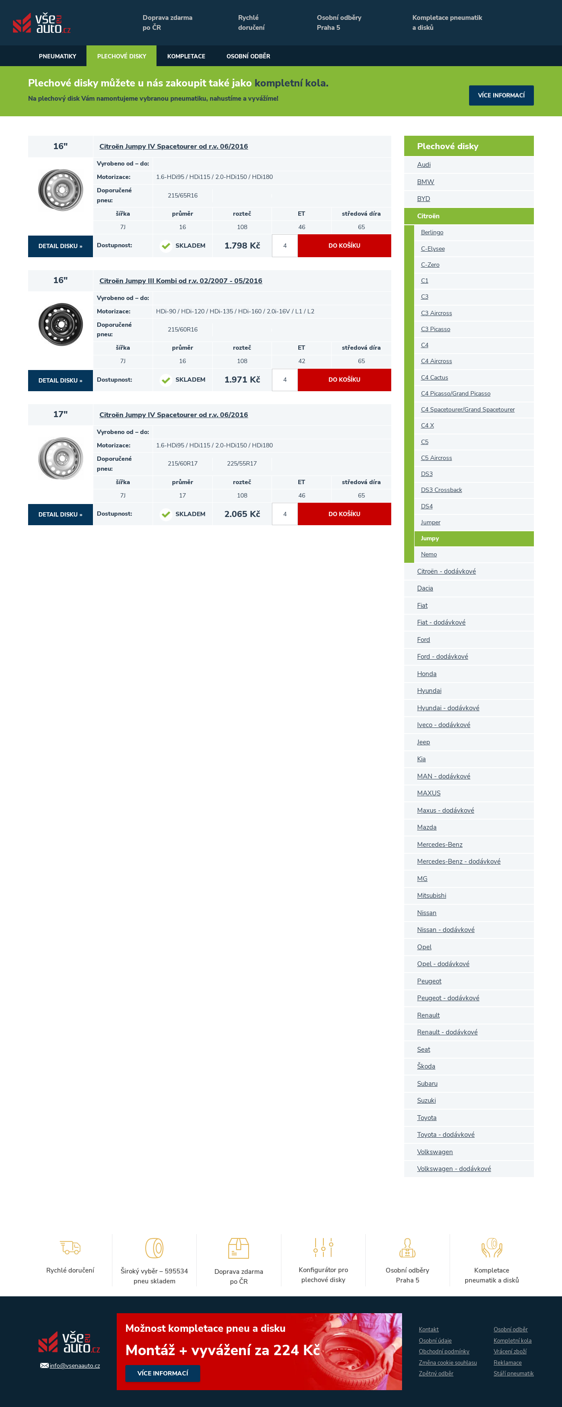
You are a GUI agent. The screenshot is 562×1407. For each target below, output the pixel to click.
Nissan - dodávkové (446, 929)
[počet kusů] (285, 247)
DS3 (427, 474)
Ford (423, 639)
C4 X (427, 425)
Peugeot (429, 981)
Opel (424, 947)
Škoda (426, 1066)
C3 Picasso (435, 329)
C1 (424, 281)
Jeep (423, 742)
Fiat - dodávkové (441, 622)
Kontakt (424, 1322)
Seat (423, 1049)
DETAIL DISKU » (60, 246)
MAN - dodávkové (443, 776)
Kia (421, 759)
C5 (424, 442)
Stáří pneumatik (506, 1375)
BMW (425, 182)
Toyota (427, 1117)
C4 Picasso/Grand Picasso (456, 393)
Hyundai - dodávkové (448, 708)
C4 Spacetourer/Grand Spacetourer (468, 409)
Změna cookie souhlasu (432, 1363)
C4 (424, 345)
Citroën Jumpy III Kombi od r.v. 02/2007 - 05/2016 (186, 282)
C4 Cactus (434, 377)
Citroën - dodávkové (446, 571)
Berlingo (432, 232)
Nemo (429, 554)
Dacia (425, 588)
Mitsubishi (431, 895)
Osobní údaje (432, 1334)
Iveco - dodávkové (443, 725)
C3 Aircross (436, 313)
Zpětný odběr (432, 1380)
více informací (499, 91)
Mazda (427, 827)
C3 (424, 297)
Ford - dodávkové (442, 656)
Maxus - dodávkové (445, 810)
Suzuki (426, 1100)
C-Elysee (433, 249)
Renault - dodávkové (447, 1032)
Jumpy (430, 538)
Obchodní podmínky (441, 1345)
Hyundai (429, 690)
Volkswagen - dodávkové (454, 1169)
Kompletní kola (512, 1334)
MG (422, 878)
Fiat (422, 605)
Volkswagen (435, 1152)
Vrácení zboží (509, 1345)
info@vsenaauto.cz (68, 1365)
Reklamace (506, 1357)
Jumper (431, 522)
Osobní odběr (313, 57)
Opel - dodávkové (443, 964)
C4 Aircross (436, 361)
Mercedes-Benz (440, 844)
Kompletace (232, 57)
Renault (428, 1015)
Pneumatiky (65, 57)
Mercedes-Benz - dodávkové (459, 861)
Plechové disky (148, 57)
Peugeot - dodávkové (448, 998)
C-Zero (430, 265)
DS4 (427, 506)
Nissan (427, 913)
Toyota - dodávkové (446, 1134)
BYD (423, 199)
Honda (427, 674)
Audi (424, 164)
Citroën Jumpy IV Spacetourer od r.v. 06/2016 (178, 147)
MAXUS (429, 793)
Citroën (428, 216)
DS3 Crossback (441, 490)
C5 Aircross (436, 458)
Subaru (427, 1083)
